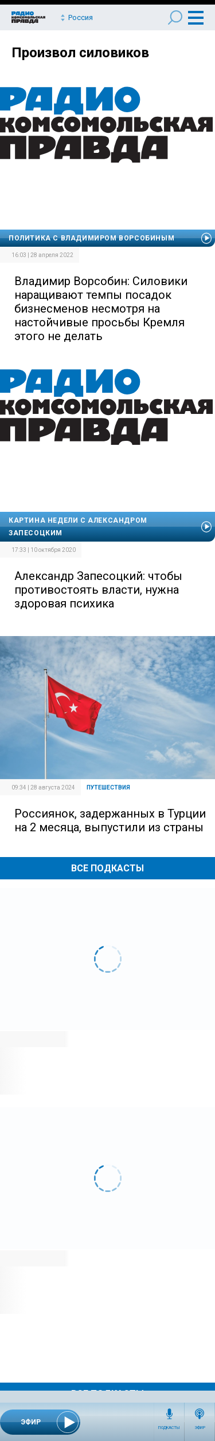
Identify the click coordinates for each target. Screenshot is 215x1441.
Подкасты (169, 1428)
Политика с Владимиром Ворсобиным (91, 238)
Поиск (175, 17)
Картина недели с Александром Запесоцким (78, 526)
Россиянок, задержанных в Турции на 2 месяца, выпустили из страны (110, 820)
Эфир (199, 1428)
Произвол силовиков (80, 53)
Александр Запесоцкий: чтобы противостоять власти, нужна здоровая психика (98, 589)
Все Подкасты (107, 868)
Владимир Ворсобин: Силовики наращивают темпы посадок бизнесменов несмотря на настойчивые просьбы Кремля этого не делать (100, 308)
